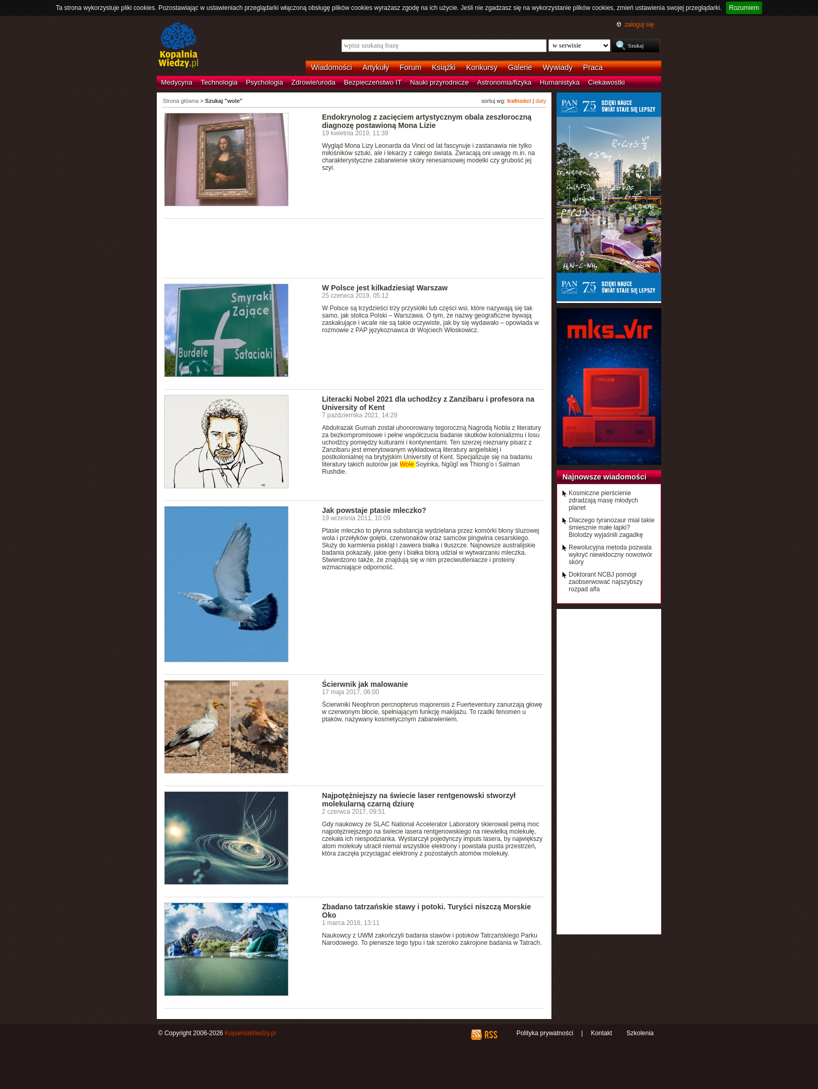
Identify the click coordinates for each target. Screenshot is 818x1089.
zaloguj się (639, 24)
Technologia (219, 82)
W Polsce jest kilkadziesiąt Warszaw (384, 288)
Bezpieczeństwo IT (373, 82)
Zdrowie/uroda (314, 82)
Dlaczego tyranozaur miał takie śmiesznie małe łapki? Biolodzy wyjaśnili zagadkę (611, 527)
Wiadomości (331, 67)
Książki (444, 67)
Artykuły (375, 67)
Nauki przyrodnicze (439, 82)
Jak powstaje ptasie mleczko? (374, 510)
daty (541, 101)
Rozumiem (744, 7)
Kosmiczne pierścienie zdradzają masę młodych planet (603, 500)
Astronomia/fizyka (504, 82)
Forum (411, 67)
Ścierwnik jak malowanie (365, 684)
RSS (490, 1034)
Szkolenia (639, 1033)
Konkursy (482, 67)
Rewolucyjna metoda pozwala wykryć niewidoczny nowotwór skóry (610, 555)
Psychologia (264, 82)
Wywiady (557, 67)
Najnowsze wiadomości (604, 477)
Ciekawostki (606, 82)
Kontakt (601, 1033)
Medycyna (176, 82)
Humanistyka (560, 82)
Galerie (520, 67)
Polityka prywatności (544, 1033)
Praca (593, 67)
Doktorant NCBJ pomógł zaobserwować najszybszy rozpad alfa (605, 582)
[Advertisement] (354, 247)
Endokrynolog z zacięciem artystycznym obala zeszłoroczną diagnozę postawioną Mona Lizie (427, 121)
